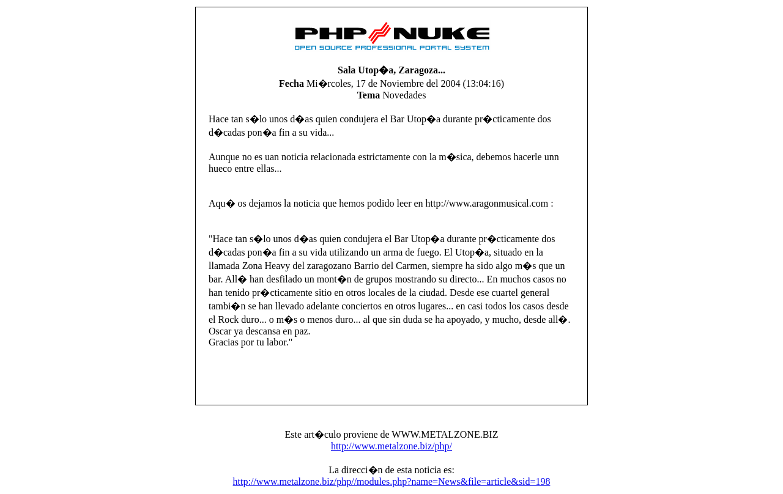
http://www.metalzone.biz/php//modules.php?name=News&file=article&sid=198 (392, 481)
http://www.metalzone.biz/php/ (391, 446)
